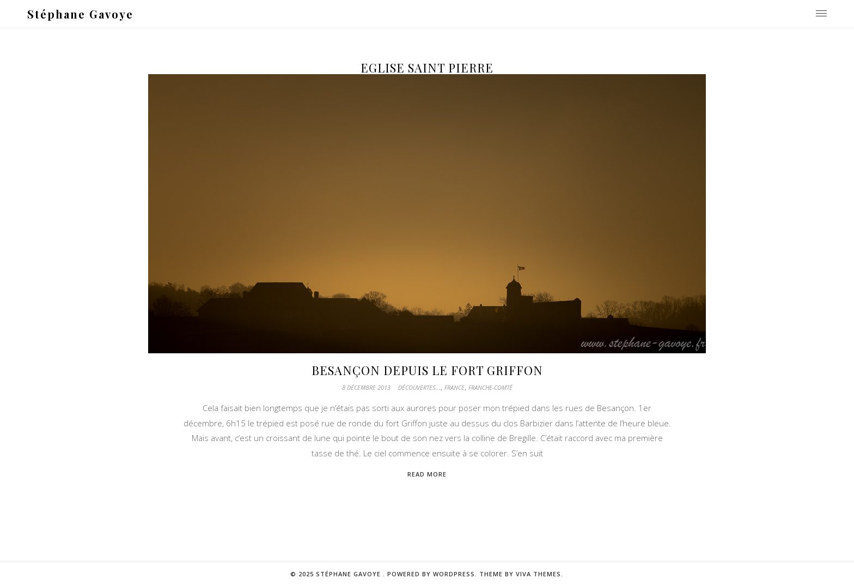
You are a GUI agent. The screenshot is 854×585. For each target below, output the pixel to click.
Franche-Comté (490, 387)
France (454, 387)
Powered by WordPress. (433, 574)
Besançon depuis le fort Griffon (427, 370)
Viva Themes (538, 574)
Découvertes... (419, 387)
